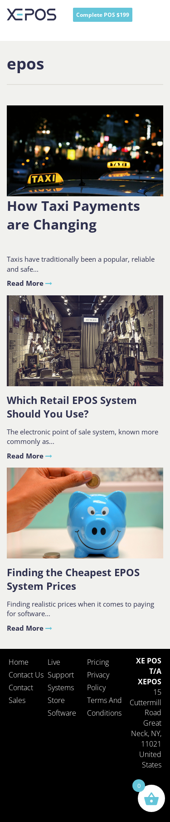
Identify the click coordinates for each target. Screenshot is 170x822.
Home (19, 662)
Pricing (98, 662)
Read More (29, 283)
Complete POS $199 (102, 15)
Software (62, 713)
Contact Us (26, 675)
